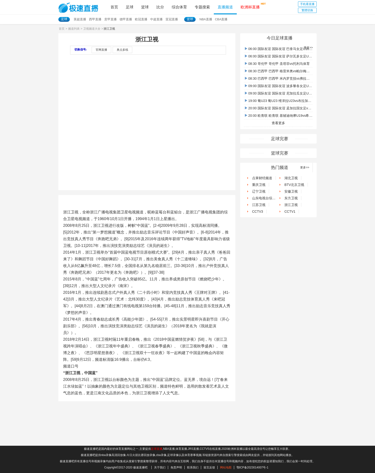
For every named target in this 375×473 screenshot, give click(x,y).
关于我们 (159, 467)
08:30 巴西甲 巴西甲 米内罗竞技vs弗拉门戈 (279, 78)
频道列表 (74, 28)
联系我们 (193, 467)
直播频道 (225, 7)
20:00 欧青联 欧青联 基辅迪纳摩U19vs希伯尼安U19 (285, 115)
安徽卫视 (289, 191)
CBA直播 (221, 19)
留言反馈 (209, 467)
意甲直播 (110, 19)
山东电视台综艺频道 (265, 198)
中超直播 (156, 19)
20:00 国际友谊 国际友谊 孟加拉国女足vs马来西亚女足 (287, 108)
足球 (129, 7)
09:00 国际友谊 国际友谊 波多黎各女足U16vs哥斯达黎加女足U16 (295, 86)
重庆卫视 (257, 185)
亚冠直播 (171, 19)
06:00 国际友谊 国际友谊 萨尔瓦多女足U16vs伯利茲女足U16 (292, 56)
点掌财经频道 (260, 178)
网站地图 (226, 467)
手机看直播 (307, 4)
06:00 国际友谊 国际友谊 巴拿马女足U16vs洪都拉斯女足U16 (292, 49)
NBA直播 (205, 19)
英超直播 (80, 19)
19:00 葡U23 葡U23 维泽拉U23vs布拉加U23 (279, 101)
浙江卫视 (289, 205)
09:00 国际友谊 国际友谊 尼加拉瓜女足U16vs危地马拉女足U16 (293, 93)
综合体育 (179, 7)
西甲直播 (95, 19)
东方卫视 (289, 198)
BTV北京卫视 (292, 185)
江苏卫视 (257, 205)
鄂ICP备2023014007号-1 (252, 467)
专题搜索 (202, 7)
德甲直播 (126, 19)
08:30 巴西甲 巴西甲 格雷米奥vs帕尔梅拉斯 (279, 71)
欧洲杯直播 (250, 5)
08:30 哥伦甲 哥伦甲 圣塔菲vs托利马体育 (277, 64)
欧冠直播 (141, 19)
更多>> (308, 47)
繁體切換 (307, 10)
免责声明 (176, 467)
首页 (114, 7)
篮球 (145, 7)
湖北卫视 (289, 178)
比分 (160, 7)
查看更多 (278, 123)
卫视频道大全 (91, 28)
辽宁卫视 (257, 191)
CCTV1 (288, 211)
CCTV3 (256, 211)
